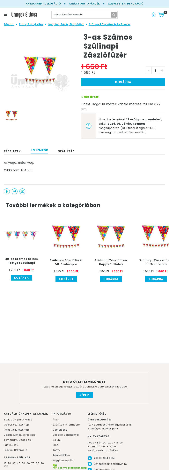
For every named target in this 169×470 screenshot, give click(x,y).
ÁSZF (56, 419)
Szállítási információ (66, 424)
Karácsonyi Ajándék (84, 3)
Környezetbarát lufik (70, 467)
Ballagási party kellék (18, 419)
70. (33, 463)
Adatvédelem (61, 455)
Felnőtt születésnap (16, 429)
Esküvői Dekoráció (15, 450)
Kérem (84, 395)
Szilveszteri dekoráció (125, 3)
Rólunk (57, 440)
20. (10, 463)
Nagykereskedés (63, 460)
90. (42, 463)
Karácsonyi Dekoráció (43, 3)
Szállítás (66, 151)
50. (24, 463)
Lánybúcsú (11, 445)
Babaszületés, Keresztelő (19, 434)
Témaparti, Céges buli (18, 440)
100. (6, 466)
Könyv (56, 450)
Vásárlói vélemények (66, 434)
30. (14, 463)
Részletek (12, 151)
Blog (55, 445)
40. (19, 463)
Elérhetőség (60, 429)
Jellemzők (39, 150)
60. (28, 463)
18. (5, 463)
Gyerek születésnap (16, 424)
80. (38, 463)
